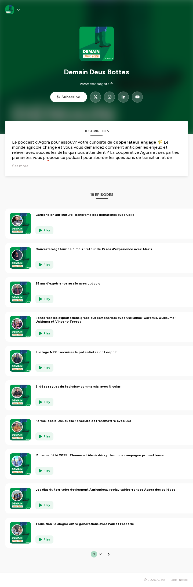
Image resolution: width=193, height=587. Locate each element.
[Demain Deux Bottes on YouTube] (137, 97)
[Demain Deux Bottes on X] (95, 97)
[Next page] (108, 554)
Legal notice (179, 580)
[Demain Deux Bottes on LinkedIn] (123, 97)
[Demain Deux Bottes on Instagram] (109, 97)
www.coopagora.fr (96, 84)
